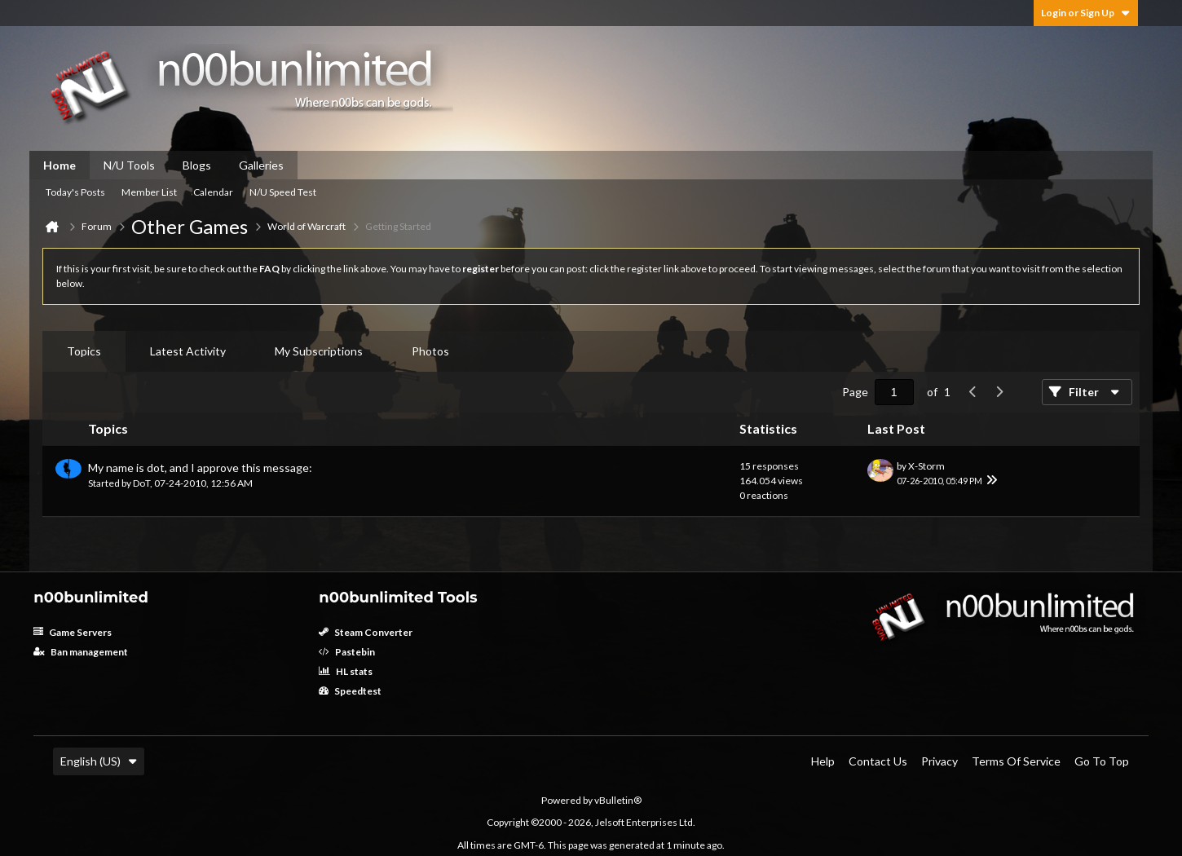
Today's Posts (75, 192)
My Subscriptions (319, 351)
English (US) (98, 761)
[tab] (84, 351)
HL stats (346, 671)
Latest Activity (188, 351)
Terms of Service (1016, 761)
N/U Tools (129, 165)
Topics (84, 351)
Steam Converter (365, 632)
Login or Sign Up (1086, 13)
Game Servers (72, 632)
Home (59, 165)
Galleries (261, 165)
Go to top (1101, 761)
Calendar (213, 192)
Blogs (197, 165)
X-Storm (926, 466)
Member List (149, 192)
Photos (430, 351)
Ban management (80, 652)
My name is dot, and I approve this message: (200, 467)
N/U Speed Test (282, 192)
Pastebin (347, 652)
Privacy (939, 761)
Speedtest (350, 691)
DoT (141, 483)
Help (823, 761)
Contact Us (878, 761)
